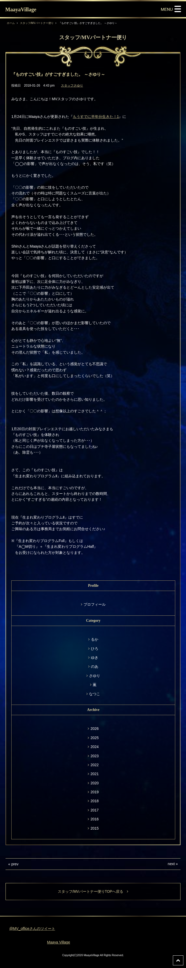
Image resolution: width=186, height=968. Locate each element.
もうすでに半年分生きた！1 (96, 116)
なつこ (94, 694)
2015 (94, 828)
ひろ (94, 648)
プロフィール (95, 604)
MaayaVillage (20, 9)
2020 (94, 783)
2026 (94, 728)
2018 (94, 801)
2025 (94, 738)
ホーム (11, 23)
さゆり (94, 676)
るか (94, 639)
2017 (94, 810)
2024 (94, 747)
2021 (94, 774)
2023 (94, 756)
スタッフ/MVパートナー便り (37, 23)
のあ (94, 666)
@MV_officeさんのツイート (32, 928)
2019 (94, 792)
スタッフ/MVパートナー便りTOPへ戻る (93, 891)
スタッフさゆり (72, 85)
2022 (94, 765)
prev (14, 864)
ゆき (94, 657)
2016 (94, 819)
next (171, 864)
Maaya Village (58, 942)
